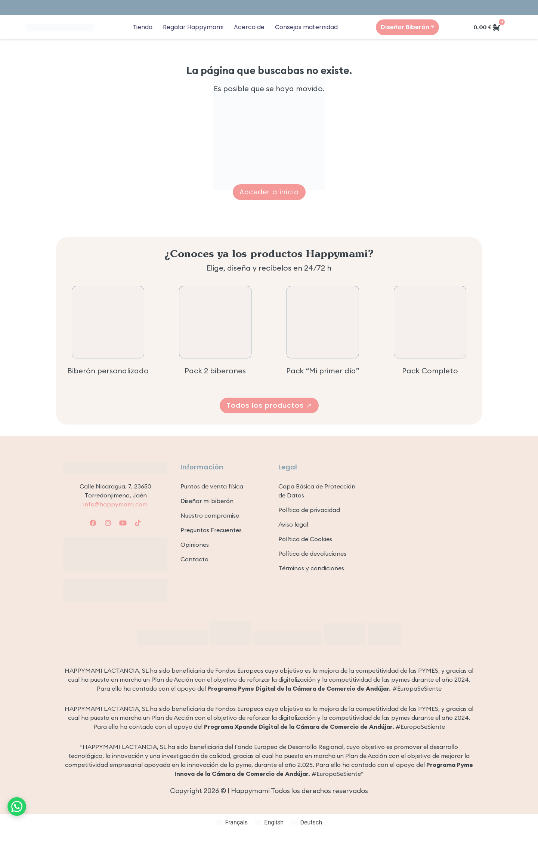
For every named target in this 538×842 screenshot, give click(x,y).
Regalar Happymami (193, 27)
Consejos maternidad (306, 27)
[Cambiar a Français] (231, 822)
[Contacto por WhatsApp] (16, 806)
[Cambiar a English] (269, 822)
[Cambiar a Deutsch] (306, 822)
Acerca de (249, 27)
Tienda (142, 27)
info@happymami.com (115, 504)
